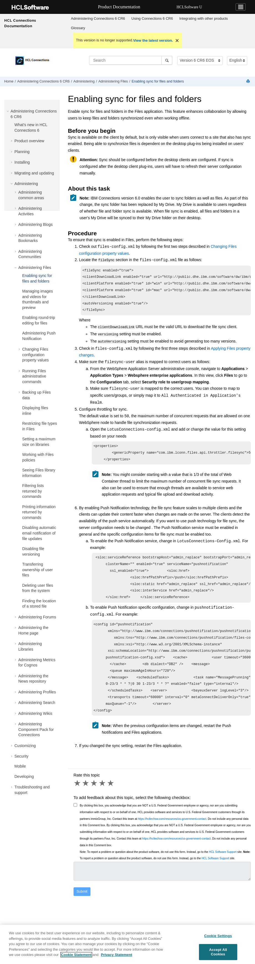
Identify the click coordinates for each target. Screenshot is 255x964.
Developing (24, 776)
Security (21, 756)
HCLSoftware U (189, 7)
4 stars (103, 798)
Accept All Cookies (218, 952)
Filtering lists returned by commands (33, 491)
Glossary (78, 28)
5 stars (111, 798)
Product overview (29, 141)
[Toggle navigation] (241, 7)
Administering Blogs (35, 224)
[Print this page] (248, 81)
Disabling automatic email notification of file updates (39, 533)
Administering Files (113, 81)
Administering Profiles (37, 692)
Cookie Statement (76, 955)
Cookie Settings (218, 936)
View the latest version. (153, 40)
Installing (22, 162)
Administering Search (36, 702)
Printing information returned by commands (39, 512)
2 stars (86, 798)
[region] (127, 944)
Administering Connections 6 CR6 (98, 18)
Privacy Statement (116, 955)
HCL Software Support (223, 867)
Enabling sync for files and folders (158, 81)
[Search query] (130, 60)
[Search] (166, 60)
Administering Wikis (35, 713)
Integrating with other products (203, 18)
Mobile (20, 766)
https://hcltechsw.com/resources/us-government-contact (172, 834)
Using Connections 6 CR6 (152, 18)
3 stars (94, 798)
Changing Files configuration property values (35, 354)
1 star (78, 798)
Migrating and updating (34, 173)
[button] (8, 111)
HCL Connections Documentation (20, 23)
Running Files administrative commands (34, 376)
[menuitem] (98, 18)
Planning (22, 151)
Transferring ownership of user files (37, 569)
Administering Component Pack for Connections (36, 729)
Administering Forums (37, 617)
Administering (84, 81)
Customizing (25, 745)
